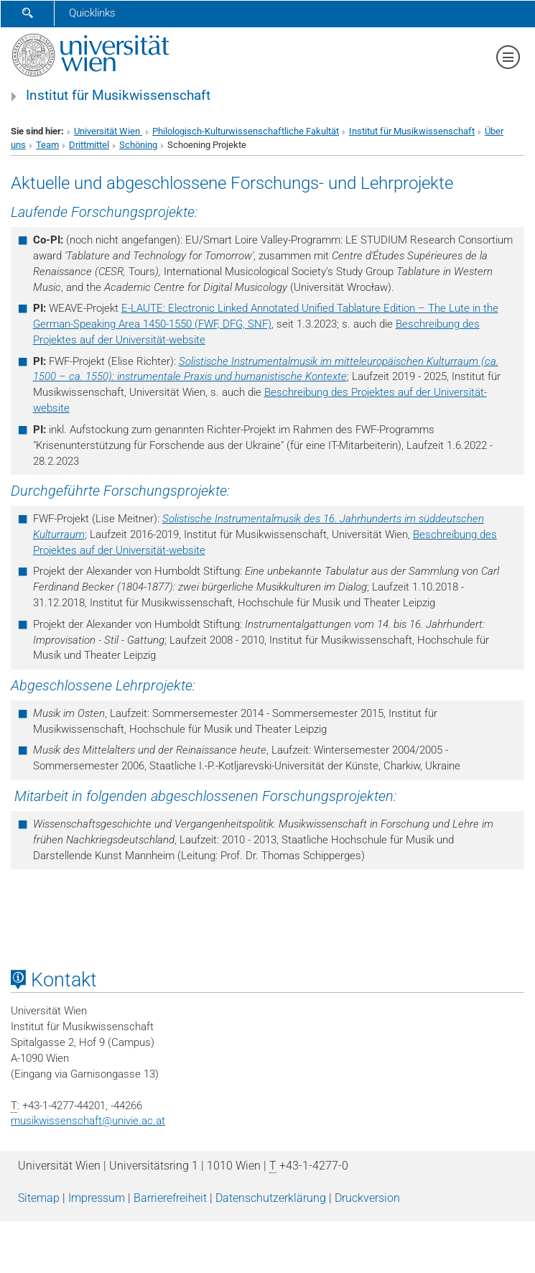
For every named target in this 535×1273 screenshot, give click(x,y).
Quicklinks (92, 12)
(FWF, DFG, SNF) (233, 324)
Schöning (138, 144)
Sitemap (39, 1198)
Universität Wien (108, 131)
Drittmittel (89, 144)
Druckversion (367, 1198)
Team (47, 144)
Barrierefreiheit (170, 1198)
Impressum (96, 1198)
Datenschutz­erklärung (270, 1198)
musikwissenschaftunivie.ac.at (88, 1120)
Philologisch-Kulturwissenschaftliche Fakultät (245, 131)
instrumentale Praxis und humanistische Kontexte (232, 376)
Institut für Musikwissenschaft (118, 95)
